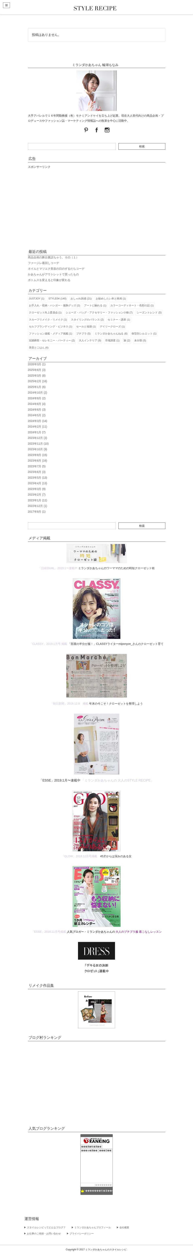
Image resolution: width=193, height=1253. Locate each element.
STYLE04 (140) (57, 298)
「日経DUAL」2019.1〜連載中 (57, 568)
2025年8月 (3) (37, 370)
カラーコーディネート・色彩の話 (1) (132, 305)
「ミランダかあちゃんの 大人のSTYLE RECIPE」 (117, 780)
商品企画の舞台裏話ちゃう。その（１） (53, 257)
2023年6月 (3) (37, 472)
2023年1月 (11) (37, 500)
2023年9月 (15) (37, 455)
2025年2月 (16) (37, 381)
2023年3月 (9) (37, 489)
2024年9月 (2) (37, 398)
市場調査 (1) (112, 340)
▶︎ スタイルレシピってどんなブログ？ (45, 1227)
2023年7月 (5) (37, 466)
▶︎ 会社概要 (122, 1227)
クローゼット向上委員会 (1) (45, 312)
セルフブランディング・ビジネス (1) (50, 326)
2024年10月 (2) (37, 392)
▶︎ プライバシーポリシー (80, 1233)
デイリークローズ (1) (112, 326)
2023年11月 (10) (38, 443)
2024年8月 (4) (37, 404)
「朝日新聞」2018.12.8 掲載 (69, 703)
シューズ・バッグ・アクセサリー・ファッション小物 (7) (99, 312)
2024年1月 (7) (37, 432)
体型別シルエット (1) (144, 333)
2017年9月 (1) (37, 511)
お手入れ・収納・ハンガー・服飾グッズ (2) (54, 305)
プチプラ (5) (83, 333)
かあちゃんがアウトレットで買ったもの (53, 274)
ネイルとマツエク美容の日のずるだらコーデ (56, 268)
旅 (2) (127, 340)
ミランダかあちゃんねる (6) (111, 333)
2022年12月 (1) (37, 506)
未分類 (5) (140, 340)
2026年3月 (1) (37, 364)
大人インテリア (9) (90, 340)
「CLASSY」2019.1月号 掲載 (48, 643)
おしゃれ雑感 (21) (81, 298)
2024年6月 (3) (37, 409)
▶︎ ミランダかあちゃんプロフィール (91, 1227)
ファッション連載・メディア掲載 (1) (50, 333)
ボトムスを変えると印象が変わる (49, 280)
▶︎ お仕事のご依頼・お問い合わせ (42, 1233)
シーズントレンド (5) (149, 312)
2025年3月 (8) (37, 375)
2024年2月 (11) (37, 426)
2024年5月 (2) (37, 415)
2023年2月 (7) (37, 494)
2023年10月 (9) (37, 449)
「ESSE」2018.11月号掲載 (48, 931)
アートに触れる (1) (95, 305)
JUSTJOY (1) (36, 298)
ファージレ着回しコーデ (43, 263)
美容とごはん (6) (39, 347)
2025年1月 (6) (37, 387)
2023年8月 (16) (37, 460)
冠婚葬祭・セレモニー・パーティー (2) (52, 340)
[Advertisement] (96, 208)
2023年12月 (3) (37, 438)
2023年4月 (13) (37, 483)
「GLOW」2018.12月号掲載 (79, 856)
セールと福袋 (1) (86, 326)
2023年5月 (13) (37, 477)
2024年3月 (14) (37, 421)
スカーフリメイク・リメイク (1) (48, 319)
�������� (103, 1185)
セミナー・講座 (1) (119, 319)
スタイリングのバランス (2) (87, 319)
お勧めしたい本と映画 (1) (111, 298)
